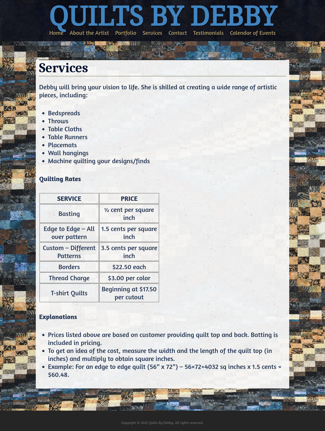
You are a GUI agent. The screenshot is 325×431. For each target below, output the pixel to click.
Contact (177, 32)
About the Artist (89, 32)
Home (56, 32)
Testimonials (208, 32)
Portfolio (125, 32)
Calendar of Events (253, 32)
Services (152, 32)
